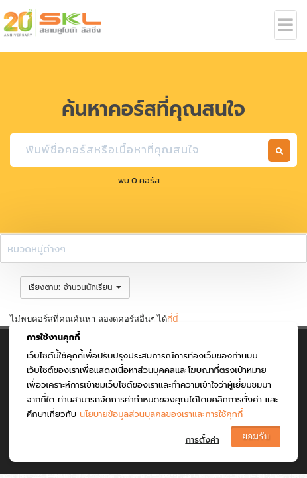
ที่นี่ (172, 319)
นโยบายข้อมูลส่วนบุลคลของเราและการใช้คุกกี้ (161, 414)
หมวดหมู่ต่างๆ (36, 248)
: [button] (75, 287)
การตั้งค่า (202, 440)
